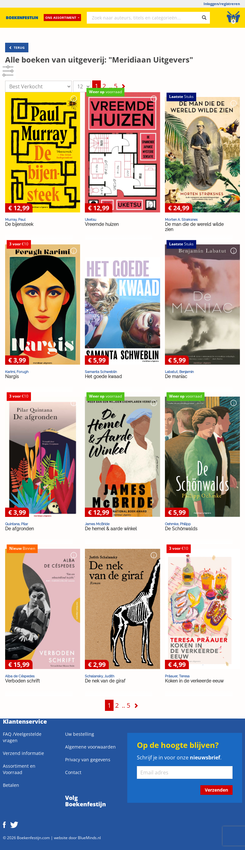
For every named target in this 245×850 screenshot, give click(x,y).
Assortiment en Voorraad (19, 769)
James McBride (97, 524)
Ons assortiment (62, 17)
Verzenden (216, 790)
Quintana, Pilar (16, 524)
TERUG (17, 47)
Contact (73, 772)
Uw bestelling (79, 734)
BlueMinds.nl (89, 837)
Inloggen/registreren (222, 3)
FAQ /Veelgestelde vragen (22, 737)
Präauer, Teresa (177, 676)
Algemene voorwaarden (90, 747)
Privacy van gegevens (87, 760)
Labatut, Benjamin (179, 371)
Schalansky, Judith (99, 676)
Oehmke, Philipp (178, 524)
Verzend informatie (23, 753)
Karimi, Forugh (16, 371)
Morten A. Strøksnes (181, 219)
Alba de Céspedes (19, 676)
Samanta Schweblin (101, 371)
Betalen (11, 785)
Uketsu (90, 219)
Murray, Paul (15, 219)
